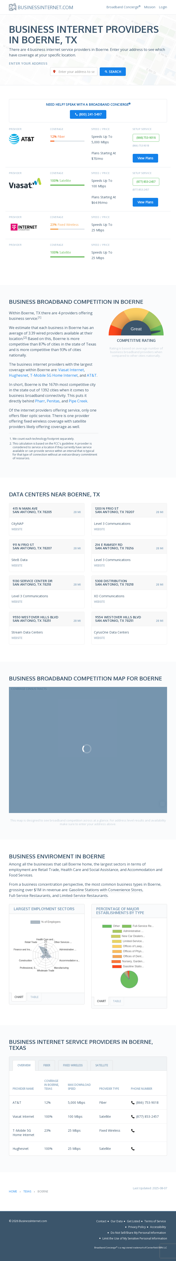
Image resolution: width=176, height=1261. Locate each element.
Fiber (46, 1065)
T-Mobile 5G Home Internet (54, 375)
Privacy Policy (137, 1227)
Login (163, 7)
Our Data (117, 1221)
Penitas (53, 401)
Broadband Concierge (123, 7)
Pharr (40, 401)
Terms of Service (155, 1221)
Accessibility (158, 1227)
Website (16, 529)
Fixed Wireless (72, 1065)
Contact (101, 1221)
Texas (27, 1191)
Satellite (101, 1065)
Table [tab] (34, 997)
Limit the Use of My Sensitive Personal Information (134, 1238)
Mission (149, 7)
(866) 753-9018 (146, 138)
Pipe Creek (78, 401)
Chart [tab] (18, 997)
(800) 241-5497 (90, 114)
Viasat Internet (71, 369)
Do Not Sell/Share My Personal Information (138, 1233)
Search (115, 71)
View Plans (145, 158)
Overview (23, 1065)
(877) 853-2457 (146, 182)
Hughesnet (18, 375)
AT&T (92, 375)
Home (13, 1191)
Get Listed (133, 1221)
